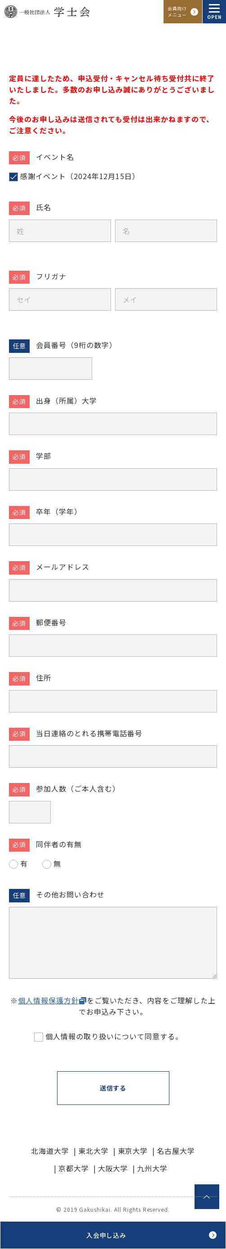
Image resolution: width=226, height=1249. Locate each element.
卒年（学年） (59, 511)
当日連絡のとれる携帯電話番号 (89, 733)
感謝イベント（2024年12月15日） (80, 176)
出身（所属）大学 (66, 400)
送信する (113, 1087)
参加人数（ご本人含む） (78, 788)
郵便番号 (51, 622)
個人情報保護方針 (48, 1000)
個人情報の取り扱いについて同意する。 (113, 1036)
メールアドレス (62, 566)
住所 (43, 677)
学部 (43, 455)
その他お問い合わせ (70, 894)
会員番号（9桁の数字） (76, 344)
